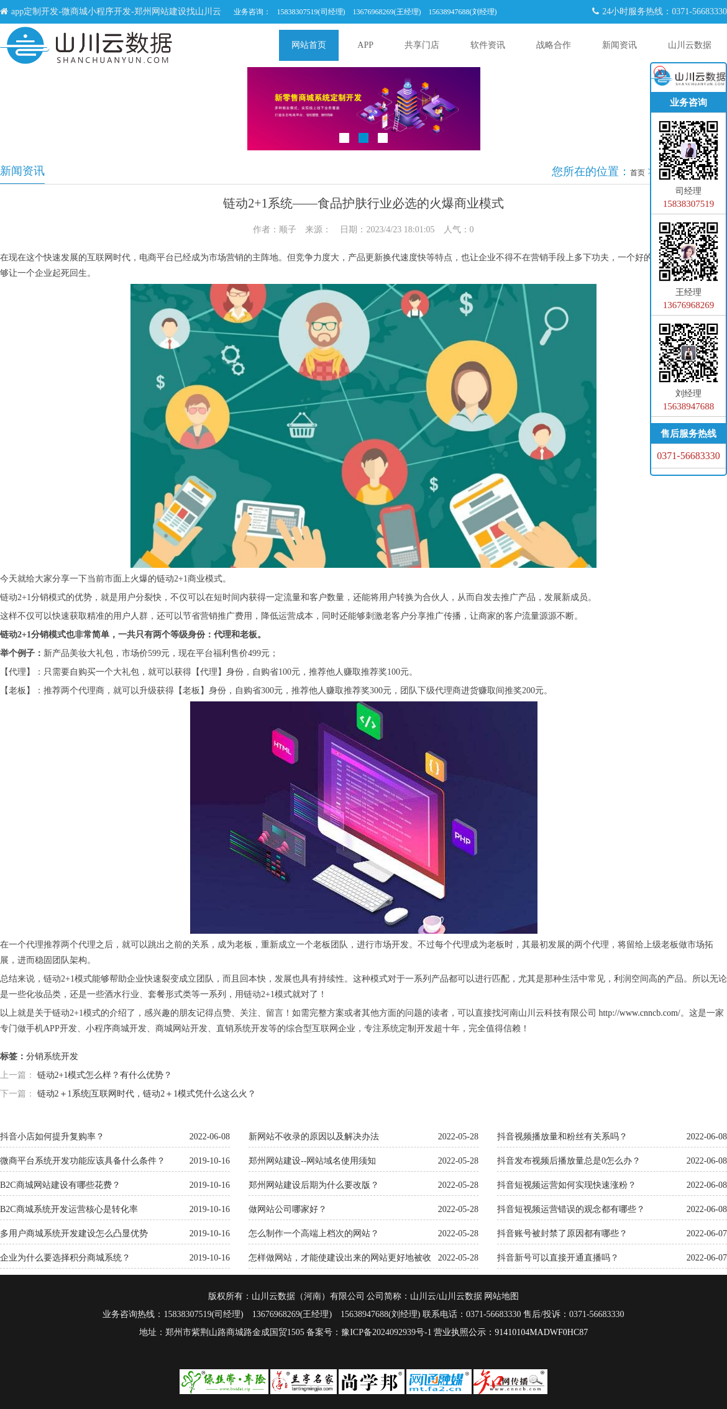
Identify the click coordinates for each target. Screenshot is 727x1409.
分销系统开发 (52, 1056)
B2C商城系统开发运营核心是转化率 (69, 1209)
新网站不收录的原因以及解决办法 (314, 1136)
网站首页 (308, 45)
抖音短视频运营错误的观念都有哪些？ (571, 1209)
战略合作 (553, 45)
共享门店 (422, 45)
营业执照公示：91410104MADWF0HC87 (511, 1332)
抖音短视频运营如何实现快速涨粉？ (566, 1185)
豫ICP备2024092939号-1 (386, 1332)
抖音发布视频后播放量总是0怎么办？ (569, 1160)
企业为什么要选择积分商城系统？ (65, 1257)
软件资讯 (487, 45)
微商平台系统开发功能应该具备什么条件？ (82, 1160)
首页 (637, 172)
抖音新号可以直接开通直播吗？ (558, 1257)
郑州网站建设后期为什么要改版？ (314, 1185)
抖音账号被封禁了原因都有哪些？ (562, 1233)
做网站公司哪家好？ (288, 1209)
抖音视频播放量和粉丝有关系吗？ (562, 1136)
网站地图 (501, 1296)
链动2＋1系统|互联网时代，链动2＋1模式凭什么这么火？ (147, 1093)
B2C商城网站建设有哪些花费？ (60, 1185)
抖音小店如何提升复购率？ (52, 1136)
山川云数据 (689, 45)
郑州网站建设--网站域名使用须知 (312, 1160)
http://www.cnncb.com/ (639, 1013)
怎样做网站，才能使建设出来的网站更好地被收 (340, 1257)
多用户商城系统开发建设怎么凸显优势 (74, 1233)
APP (365, 45)
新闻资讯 (619, 45)
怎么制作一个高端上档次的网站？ (314, 1233)
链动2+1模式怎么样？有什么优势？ (105, 1075)
